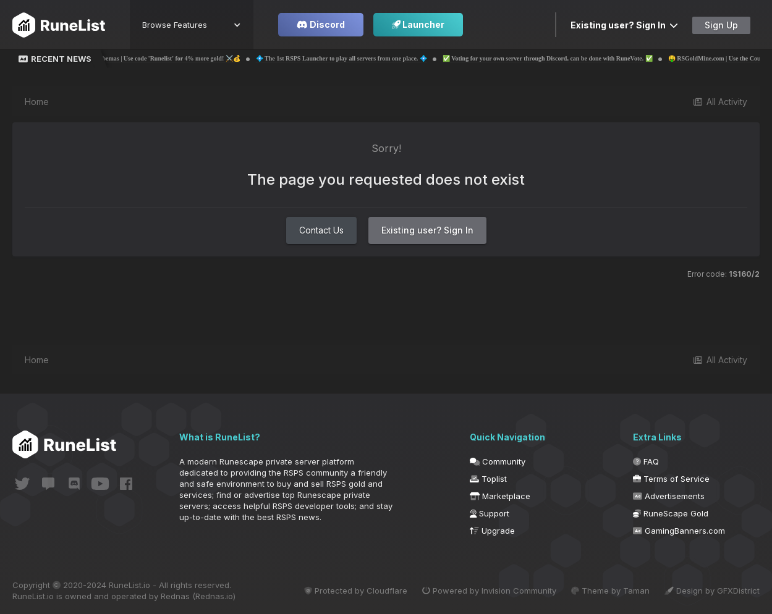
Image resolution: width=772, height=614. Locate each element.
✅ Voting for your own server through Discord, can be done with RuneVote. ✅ (578, 58)
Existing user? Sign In (624, 25)
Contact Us (321, 230)
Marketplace (500, 496)
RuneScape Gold (670, 513)
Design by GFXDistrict (712, 590)
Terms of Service (671, 479)
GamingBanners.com (679, 531)
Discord (321, 24)
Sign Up (721, 25)
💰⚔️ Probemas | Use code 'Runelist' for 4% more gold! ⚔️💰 (189, 58)
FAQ (646, 461)
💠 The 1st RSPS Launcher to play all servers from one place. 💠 (372, 58)
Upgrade (492, 531)
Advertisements (669, 496)
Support (489, 513)
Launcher (418, 24)
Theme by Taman (610, 590)
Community (497, 461)
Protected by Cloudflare (355, 590)
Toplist (488, 479)
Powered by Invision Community (489, 590)
